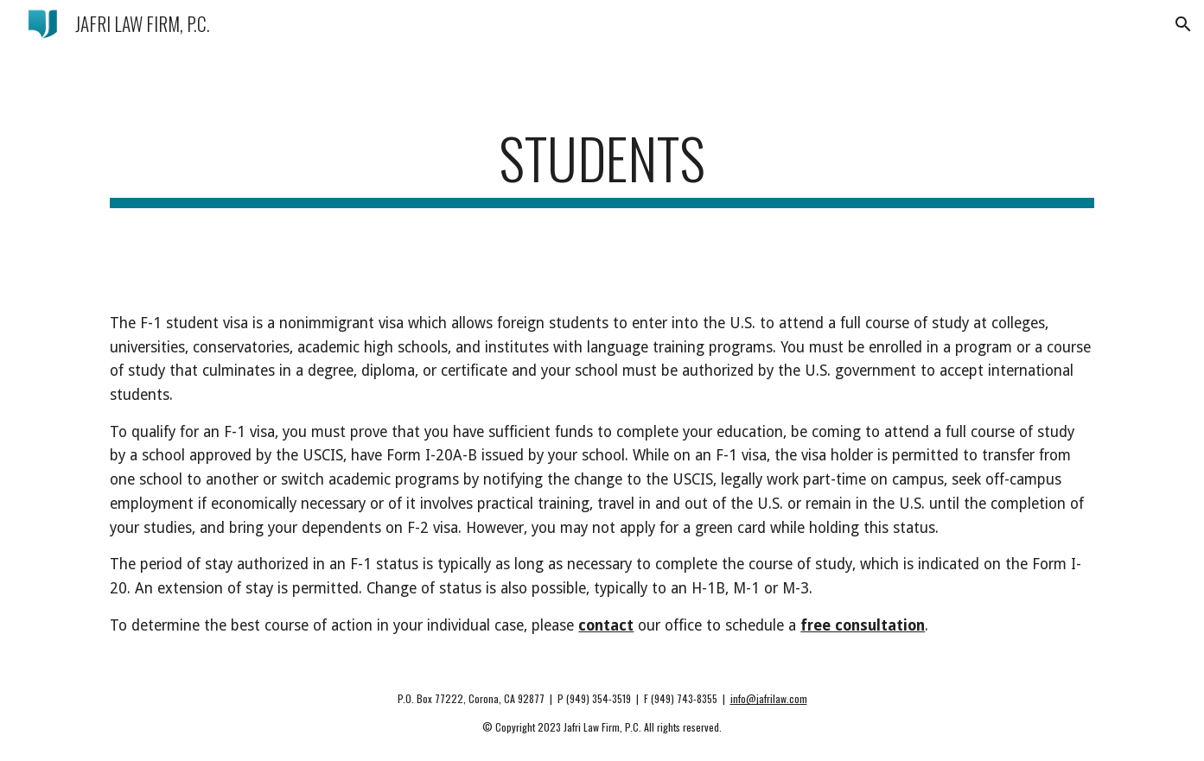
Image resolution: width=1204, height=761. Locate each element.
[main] (601, 166)
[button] (1183, 24)
